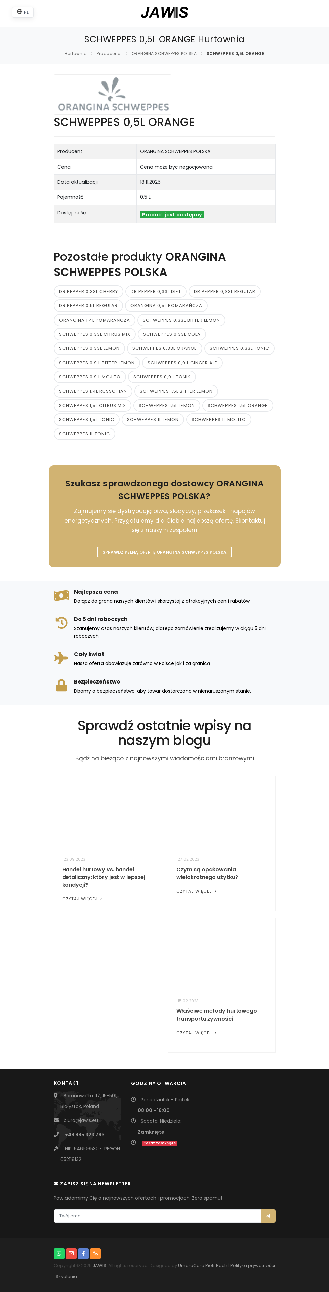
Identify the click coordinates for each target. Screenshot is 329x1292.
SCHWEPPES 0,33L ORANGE (164, 348)
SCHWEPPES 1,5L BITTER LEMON (176, 391)
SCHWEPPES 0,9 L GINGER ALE (182, 363)
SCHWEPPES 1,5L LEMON (167, 405)
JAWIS (99, 1265)
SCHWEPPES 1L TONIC (84, 434)
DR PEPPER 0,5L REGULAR (88, 305)
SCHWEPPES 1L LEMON (153, 419)
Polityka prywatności (252, 1265)
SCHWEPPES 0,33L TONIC (239, 348)
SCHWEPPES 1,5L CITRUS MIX (92, 405)
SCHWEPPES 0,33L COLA (172, 334)
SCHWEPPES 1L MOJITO (219, 419)
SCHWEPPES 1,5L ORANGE (238, 405)
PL (23, 12)
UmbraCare (191, 1265)
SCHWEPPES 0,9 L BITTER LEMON (97, 363)
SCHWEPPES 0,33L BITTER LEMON (181, 320)
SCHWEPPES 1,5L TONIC (86, 419)
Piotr (210, 1265)
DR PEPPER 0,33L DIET (156, 291)
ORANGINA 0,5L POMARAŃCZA (166, 305)
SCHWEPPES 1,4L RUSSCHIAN (93, 391)
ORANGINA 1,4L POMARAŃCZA (94, 320)
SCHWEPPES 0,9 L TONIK (162, 377)
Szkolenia (66, 1276)
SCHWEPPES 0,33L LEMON (89, 348)
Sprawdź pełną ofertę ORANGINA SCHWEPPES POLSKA (164, 552)
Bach (221, 1265)
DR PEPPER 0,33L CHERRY (88, 291)
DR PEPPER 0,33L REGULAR (224, 291)
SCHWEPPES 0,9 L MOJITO (90, 377)
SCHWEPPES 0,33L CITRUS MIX (94, 334)
